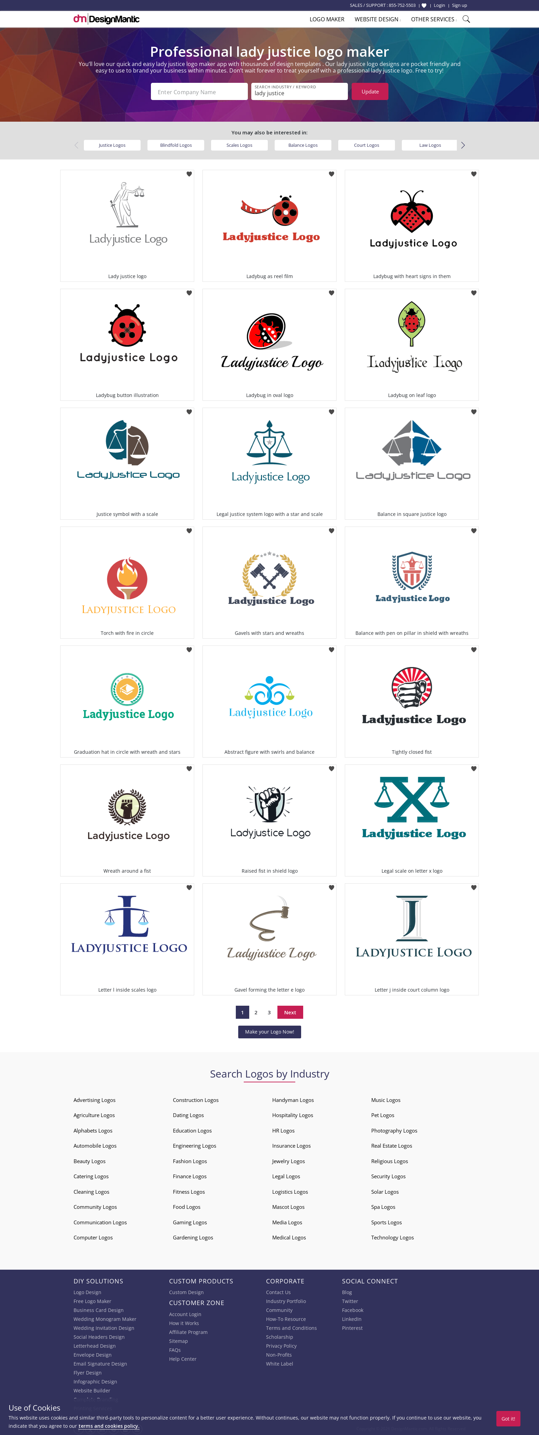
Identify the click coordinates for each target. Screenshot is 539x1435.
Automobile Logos (95, 1144)
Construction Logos (196, 1098)
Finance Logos (190, 1174)
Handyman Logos (293, 1098)
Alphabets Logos (93, 1129)
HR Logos (283, 1129)
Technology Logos (392, 1236)
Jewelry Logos (288, 1159)
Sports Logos (386, 1220)
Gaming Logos (190, 1220)
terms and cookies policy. (109, 1426)
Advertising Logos (95, 1098)
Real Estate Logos (391, 1144)
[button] (463, 144)
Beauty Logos (90, 1159)
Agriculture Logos (94, 1113)
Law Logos (430, 144)
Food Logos (186, 1205)
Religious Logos (389, 1159)
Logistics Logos (290, 1190)
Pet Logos (382, 1113)
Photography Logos (394, 1129)
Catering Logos (91, 1174)
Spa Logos (383, 1205)
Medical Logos (289, 1236)
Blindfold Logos (176, 144)
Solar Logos (385, 1190)
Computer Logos (93, 1236)
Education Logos (192, 1129)
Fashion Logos (190, 1159)
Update (370, 91)
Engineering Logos (194, 1144)
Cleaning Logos (91, 1190)
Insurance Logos (291, 1144)
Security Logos (388, 1174)
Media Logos (287, 1220)
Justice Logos (112, 144)
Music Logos (385, 1098)
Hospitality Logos (292, 1113)
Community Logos (95, 1205)
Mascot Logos (288, 1205)
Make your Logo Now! (269, 1030)
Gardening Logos (193, 1236)
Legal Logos (286, 1174)
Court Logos (366, 144)
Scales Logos (239, 144)
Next (290, 1010)
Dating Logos (188, 1113)
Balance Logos (303, 144)
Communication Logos (100, 1220)
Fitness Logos (189, 1190)
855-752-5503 (402, 5)
